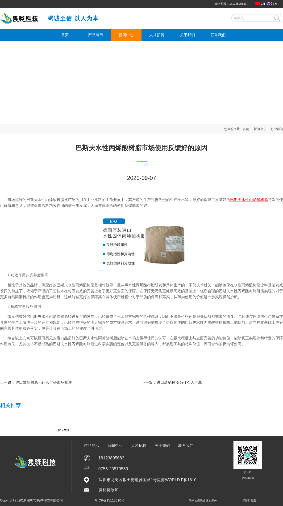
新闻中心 (126, 35)
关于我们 (187, 35)
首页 (65, 35)
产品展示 (95, 35)
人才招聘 (156, 35)
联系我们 (218, 35)
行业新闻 (277, 129)
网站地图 (249, 500)
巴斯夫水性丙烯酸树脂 (249, 200)
